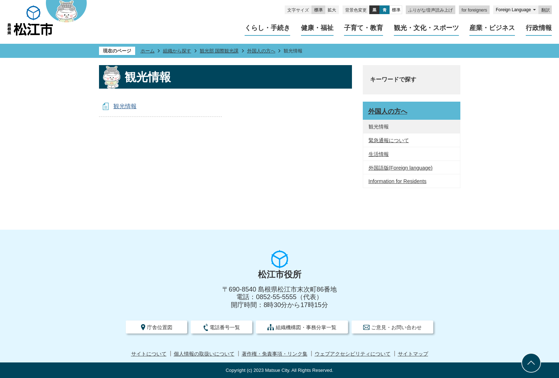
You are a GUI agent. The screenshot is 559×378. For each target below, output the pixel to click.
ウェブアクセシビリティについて (353, 354)
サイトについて (149, 354)
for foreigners (474, 10)
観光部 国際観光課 (219, 51)
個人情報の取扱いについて (204, 354)
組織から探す (177, 51)
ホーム (148, 51)
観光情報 (125, 106)
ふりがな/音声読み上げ (430, 10)
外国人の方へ (261, 51)
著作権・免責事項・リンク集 (275, 354)
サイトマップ (413, 354)
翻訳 (545, 10)
